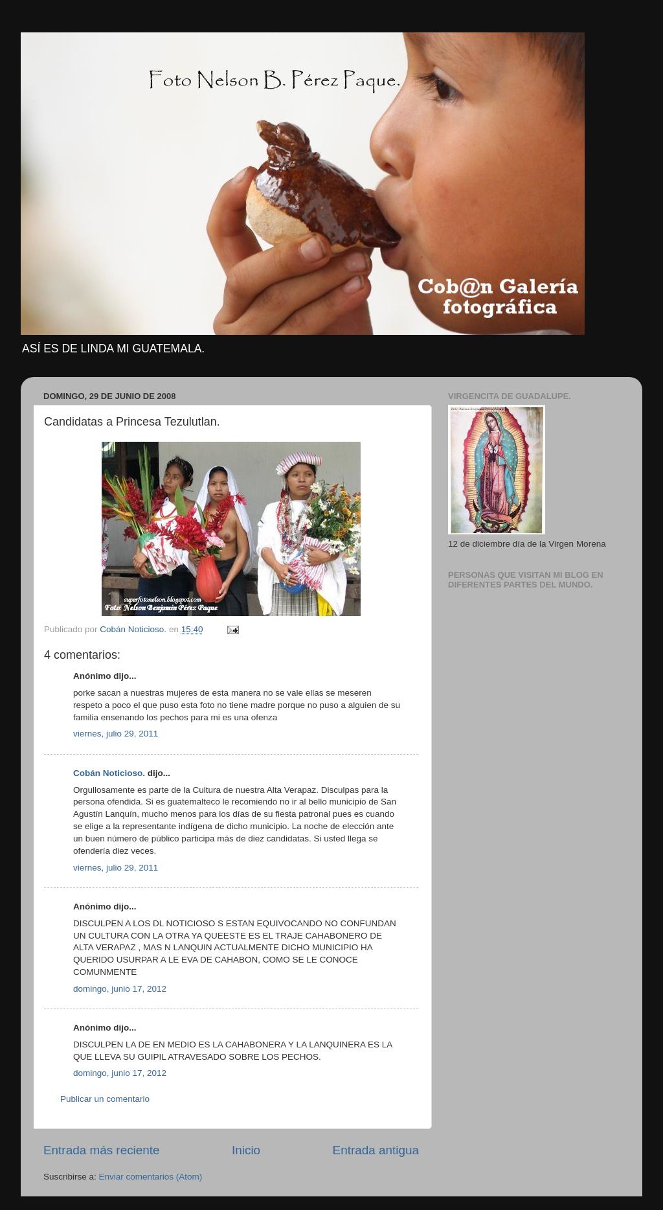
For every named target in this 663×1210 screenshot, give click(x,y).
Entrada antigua (376, 1150)
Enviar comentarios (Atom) (151, 1176)
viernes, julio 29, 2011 (115, 733)
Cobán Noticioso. (109, 773)
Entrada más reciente (101, 1150)
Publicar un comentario (105, 1099)
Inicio (246, 1150)
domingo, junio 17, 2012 (119, 989)
